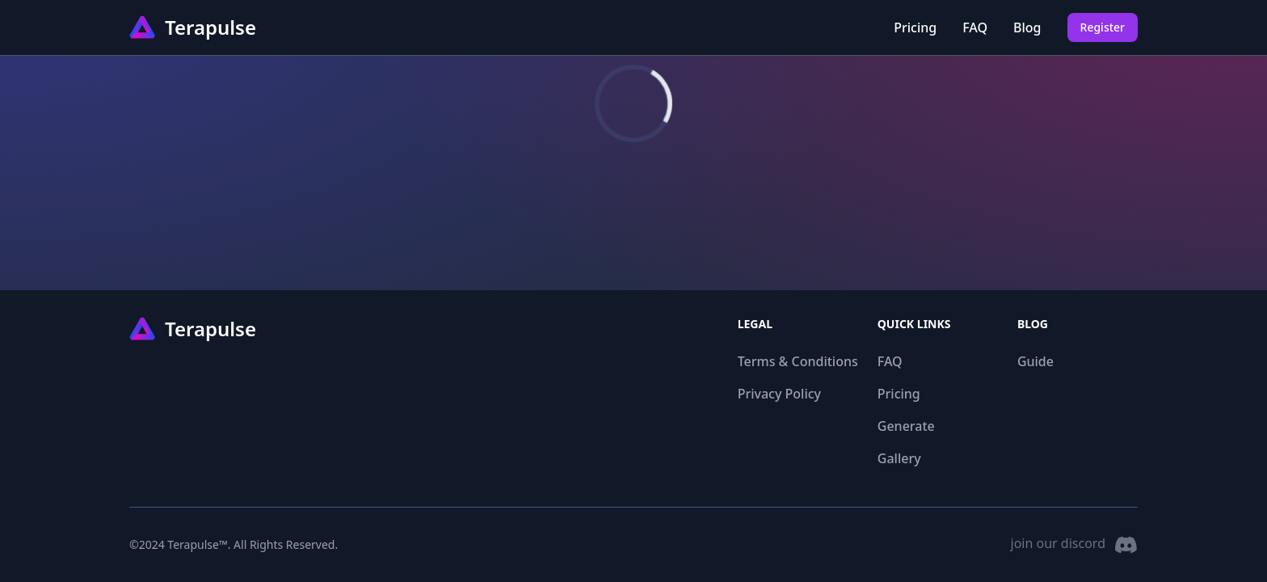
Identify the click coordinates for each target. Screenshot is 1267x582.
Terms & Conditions (798, 361)
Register (1102, 27)
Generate (906, 426)
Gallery (899, 458)
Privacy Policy (779, 394)
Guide (1035, 361)
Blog (1027, 27)
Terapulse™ (197, 544)
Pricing (915, 27)
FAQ (974, 27)
